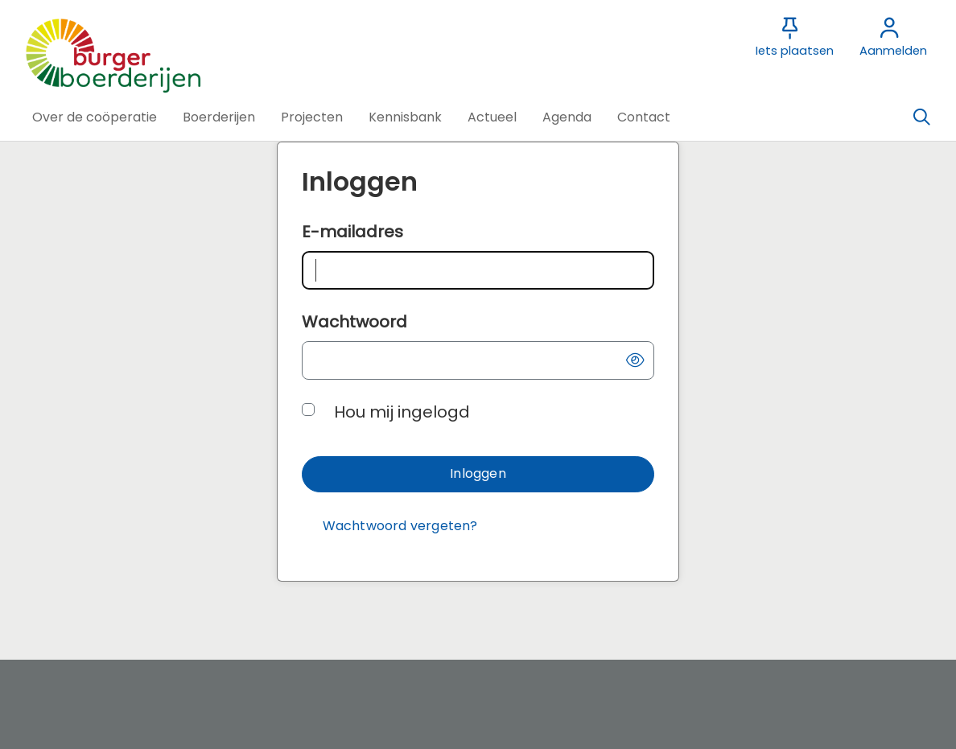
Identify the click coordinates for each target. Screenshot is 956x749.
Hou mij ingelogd (402, 412)
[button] (94, 117)
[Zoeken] (921, 117)
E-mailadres (352, 231)
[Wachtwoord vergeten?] (400, 526)
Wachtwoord (354, 322)
